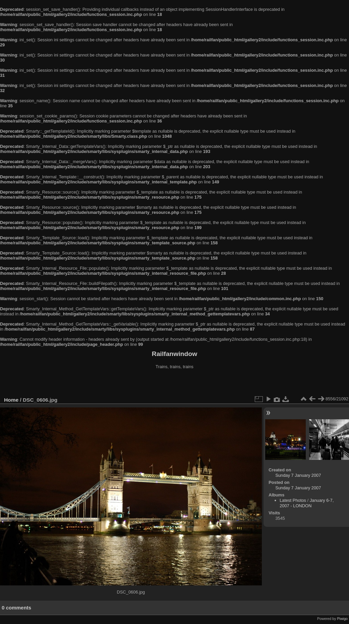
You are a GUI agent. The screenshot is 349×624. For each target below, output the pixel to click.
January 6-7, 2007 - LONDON (307, 503)
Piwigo (342, 619)
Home (11, 400)
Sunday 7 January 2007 (298, 475)
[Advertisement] (175, 384)
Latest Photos (293, 500)
